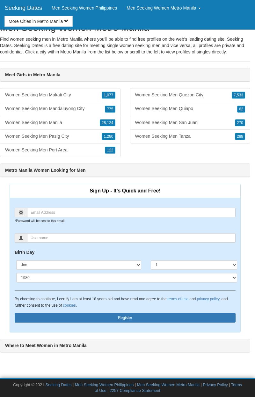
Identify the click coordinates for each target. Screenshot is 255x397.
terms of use (178, 299)
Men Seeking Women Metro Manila (168, 385)
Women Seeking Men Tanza (190, 136)
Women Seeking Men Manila (60, 122)
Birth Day (24, 252)
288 (240, 136)
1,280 (108, 136)
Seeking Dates (23, 8)
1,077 (108, 95)
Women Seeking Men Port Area (60, 150)
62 (241, 109)
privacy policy (208, 299)
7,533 (238, 95)
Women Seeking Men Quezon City (190, 95)
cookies (69, 305)
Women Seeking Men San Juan (190, 122)
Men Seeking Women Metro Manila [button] (163, 7)
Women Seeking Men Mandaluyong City (60, 108)
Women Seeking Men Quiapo (190, 108)
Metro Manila (73, 51)
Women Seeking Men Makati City (60, 95)
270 (240, 123)
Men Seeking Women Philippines (84, 7)
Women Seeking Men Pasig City (60, 136)
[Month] (78, 265)
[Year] (126, 277)
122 (110, 150)
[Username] (131, 238)
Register (125, 318)
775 (110, 109)
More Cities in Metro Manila (39, 21)
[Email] (131, 212)
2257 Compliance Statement (135, 390)
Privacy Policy (215, 385)
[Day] (194, 265)
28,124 (107, 123)
